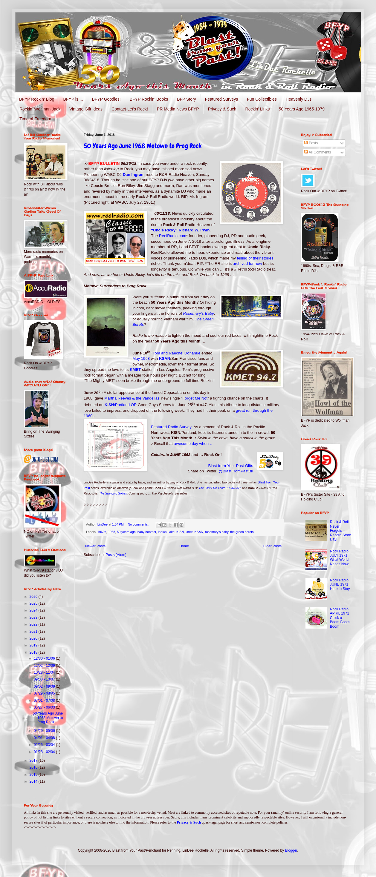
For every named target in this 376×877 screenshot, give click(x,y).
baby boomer (146, 532)
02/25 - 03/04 (45, 745)
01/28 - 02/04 (45, 752)
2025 (34, 603)
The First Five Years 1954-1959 (220, 488)
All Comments (317, 152)
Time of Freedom (35, 118)
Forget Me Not (194, 398)
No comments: (139, 524)
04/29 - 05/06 (45, 731)
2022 (34, 624)
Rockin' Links (257, 109)
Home (184, 546)
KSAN (164, 358)
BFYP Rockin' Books (149, 99)
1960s (101, 532)
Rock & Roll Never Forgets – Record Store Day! (340, 530)
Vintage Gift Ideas (86, 109)
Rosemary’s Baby (198, 313)
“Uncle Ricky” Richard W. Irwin (180, 230)
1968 (111, 532)
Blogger (291, 850)
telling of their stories (255, 258)
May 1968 (141, 358)
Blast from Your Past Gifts (230, 465)
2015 (34, 774)
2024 (34, 610)
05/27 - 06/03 (45, 707)
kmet (189, 532)
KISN (121, 405)
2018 (34, 652)
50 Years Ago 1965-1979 (302, 109)
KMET (135, 369)
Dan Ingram (134, 174)
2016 (34, 767)
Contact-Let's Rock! (129, 109)
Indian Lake (166, 532)
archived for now (247, 263)
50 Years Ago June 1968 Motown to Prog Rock (142, 146)
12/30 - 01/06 (45, 658)
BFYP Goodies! (106, 99)
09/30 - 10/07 (45, 679)
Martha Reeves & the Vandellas (131, 398)
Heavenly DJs (298, 99)
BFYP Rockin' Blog (36, 99)
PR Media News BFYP (178, 109)
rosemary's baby (216, 532)
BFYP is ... (73, 99)
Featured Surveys (221, 99)
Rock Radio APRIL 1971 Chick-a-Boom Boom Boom (340, 618)
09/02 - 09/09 (45, 686)
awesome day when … (194, 443)
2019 (34, 645)
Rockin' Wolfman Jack (39, 109)
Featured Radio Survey (171, 427)
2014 (34, 781)
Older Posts (272, 546)
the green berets (242, 532)
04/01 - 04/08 (45, 738)
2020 (34, 638)
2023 (34, 617)
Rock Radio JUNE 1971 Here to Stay (340, 584)
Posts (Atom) (116, 555)
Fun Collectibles (262, 99)
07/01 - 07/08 (45, 700)
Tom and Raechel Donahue (177, 353)
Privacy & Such (222, 109)
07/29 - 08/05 (45, 693)
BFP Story (186, 99)
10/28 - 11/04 (45, 672)
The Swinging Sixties (113, 493)
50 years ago (126, 532)
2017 (34, 760)
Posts (311, 143)
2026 (34, 597)
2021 (34, 631)
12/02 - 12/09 (45, 665)
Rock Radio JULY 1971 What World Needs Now (339, 557)
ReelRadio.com (172, 236)
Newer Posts (95, 546)
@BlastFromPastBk (236, 471)
